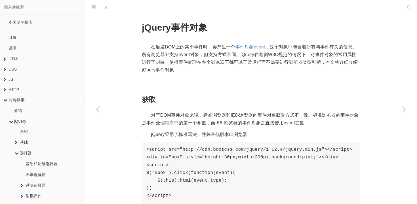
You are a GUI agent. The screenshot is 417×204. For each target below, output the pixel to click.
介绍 (18, 110)
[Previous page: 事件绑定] (98, 109)
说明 (12, 48)
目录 (12, 37)
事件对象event (250, 32)
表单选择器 (36, 174)
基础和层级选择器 (42, 164)
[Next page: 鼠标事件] (404, 109)
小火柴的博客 (21, 22)
